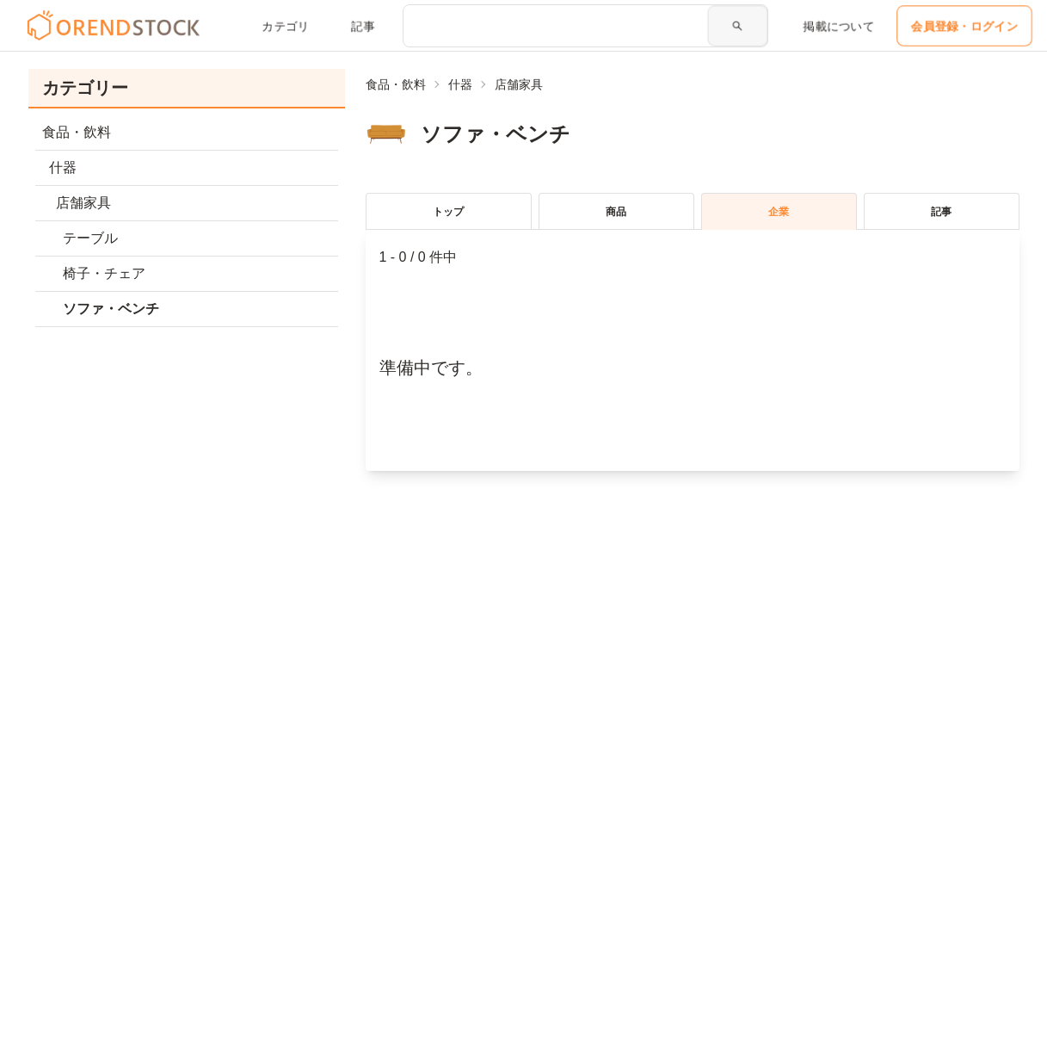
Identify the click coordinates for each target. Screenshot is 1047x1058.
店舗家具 (519, 84)
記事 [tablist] (941, 212)
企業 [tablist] (778, 212)
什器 (460, 84)
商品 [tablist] (616, 212)
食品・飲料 (396, 84)
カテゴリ (286, 26)
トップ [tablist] (448, 212)
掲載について (839, 26)
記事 (363, 26)
